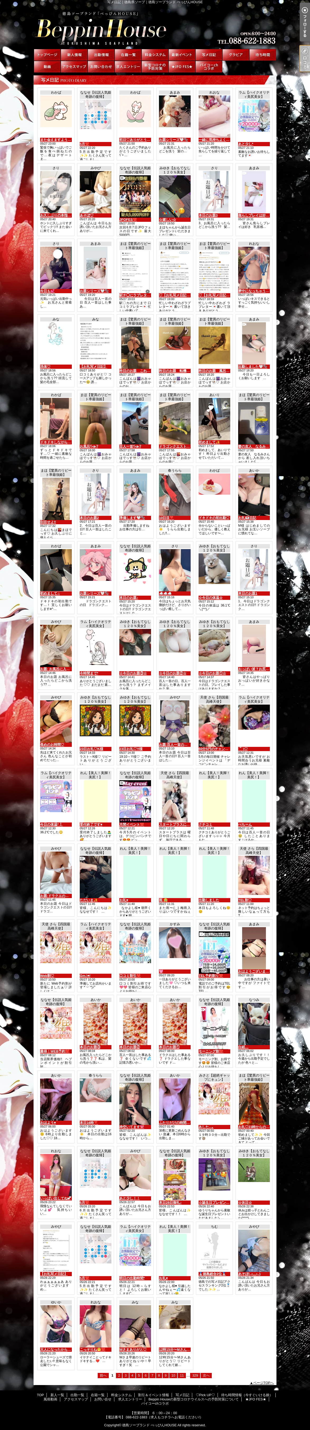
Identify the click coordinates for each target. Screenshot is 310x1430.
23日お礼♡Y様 (131, 749)
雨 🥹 (163, 900)
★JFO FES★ (181, 67)
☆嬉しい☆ (167, 220)
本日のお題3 (208, 215)
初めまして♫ (50, 593)
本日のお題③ (90, 1047)
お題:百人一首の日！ (175, 745)
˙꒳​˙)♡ (243, 749)
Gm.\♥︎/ (85, 976)
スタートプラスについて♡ (179, 824)
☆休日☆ (245, 1202)
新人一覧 (74, 55)
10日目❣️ (166, 518)
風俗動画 (47, 67)
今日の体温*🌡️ (51, 824)
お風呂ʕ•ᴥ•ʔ (89, 446)
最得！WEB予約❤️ (54, 1051)
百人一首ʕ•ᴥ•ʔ (130, 446)
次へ (206, 1375)
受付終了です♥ (91, 824)
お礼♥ (123, 900)
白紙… (243, 1047)
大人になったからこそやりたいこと (67, 1349)
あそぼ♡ (86, 215)
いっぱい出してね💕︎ (55, 1198)
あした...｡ (206, 1127)
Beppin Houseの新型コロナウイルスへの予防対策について (155, 67)
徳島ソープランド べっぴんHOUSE (149, 1425)
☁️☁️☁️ (165, 593)
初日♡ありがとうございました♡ (145, 140)
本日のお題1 (247, 593)
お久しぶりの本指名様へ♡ (60, 215)
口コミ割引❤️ (130, 976)
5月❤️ (84, 144)
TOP (47, 55)
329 (195, 1375)
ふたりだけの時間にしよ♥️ (179, 1123)
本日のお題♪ (128, 598)
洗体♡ (45, 367)
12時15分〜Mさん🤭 (175, 1349)
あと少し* (245, 144)
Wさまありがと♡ (133, 1349)
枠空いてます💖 (131, 1127)
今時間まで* (89, 673)
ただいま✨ (89, 900)
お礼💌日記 (247, 518)
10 (173, 1375)
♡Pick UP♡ (235, 55)
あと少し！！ (129, 1198)
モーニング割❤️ (211, 1051)
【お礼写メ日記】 (93, 367)
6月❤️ (84, 1202)
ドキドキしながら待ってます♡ (64, 442)
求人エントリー (128, 67)
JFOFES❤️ (128, 220)
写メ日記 (208, 55)
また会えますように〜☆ (59, 140)
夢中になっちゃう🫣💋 (256, 291)
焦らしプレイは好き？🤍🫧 (259, 215)
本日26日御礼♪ (170, 1202)
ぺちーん (245, 824)
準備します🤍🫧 (132, 518)
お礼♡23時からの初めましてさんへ (265, 1127)
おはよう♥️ (48, 1123)
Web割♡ (47, 976)
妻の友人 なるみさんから (258, 446)
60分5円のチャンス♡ (215, 749)
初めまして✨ (209, 442)
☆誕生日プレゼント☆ (216, 1202)
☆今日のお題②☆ (172, 673)
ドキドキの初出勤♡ (214, 518)
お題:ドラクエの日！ (56, 896)
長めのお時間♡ (52, 745)
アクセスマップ (74, 67)
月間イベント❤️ (131, 824)
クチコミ (205, 824)
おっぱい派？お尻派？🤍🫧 (259, 669)
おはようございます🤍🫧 (258, 971)
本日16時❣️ (89, 1123)
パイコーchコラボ (208, 67)
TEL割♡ (245, 900)
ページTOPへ (263, 1383)
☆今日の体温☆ (211, 598)
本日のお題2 (89, 518)
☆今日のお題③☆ (133, 673)
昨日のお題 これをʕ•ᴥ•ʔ (138, 371)
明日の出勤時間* (132, 1278)
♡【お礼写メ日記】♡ (176, 295)
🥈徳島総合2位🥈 (212, 1274)
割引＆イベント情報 (181, 55)
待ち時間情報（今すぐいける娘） (262, 55)
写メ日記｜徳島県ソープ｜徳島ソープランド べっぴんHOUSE (155, 26)
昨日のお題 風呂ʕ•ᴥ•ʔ (216, 371)
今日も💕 (47, 291)
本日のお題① (169, 1047)
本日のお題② (129, 1047)
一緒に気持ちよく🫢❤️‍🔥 (216, 140)
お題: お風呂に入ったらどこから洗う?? (70, 669)
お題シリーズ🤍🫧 (173, 140)
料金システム (155, 55)
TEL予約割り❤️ (211, 976)
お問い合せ (101, 67)
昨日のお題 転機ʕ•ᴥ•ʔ (176, 371)
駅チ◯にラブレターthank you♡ (144, 295)
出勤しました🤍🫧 (252, 367)
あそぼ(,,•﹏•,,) (249, 1274)
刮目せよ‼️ (48, 522)
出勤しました (209, 900)
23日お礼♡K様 (91, 749)
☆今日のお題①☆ (212, 673)
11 (182, 1375)
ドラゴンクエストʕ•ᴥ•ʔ (176, 446)
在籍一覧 (128, 55)
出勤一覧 (101, 55)
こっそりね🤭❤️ (92, 1349)
